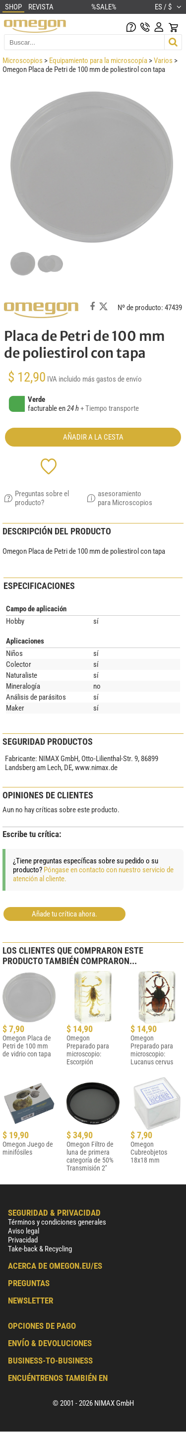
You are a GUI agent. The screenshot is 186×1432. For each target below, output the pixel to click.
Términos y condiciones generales (57, 1222)
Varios (163, 60)
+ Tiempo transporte (109, 408)
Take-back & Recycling (40, 1248)
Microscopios (22, 60)
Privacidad (23, 1240)
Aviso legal (23, 1231)
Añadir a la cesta (93, 437)
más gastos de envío (112, 379)
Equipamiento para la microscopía (98, 60)
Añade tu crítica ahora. (64, 914)
